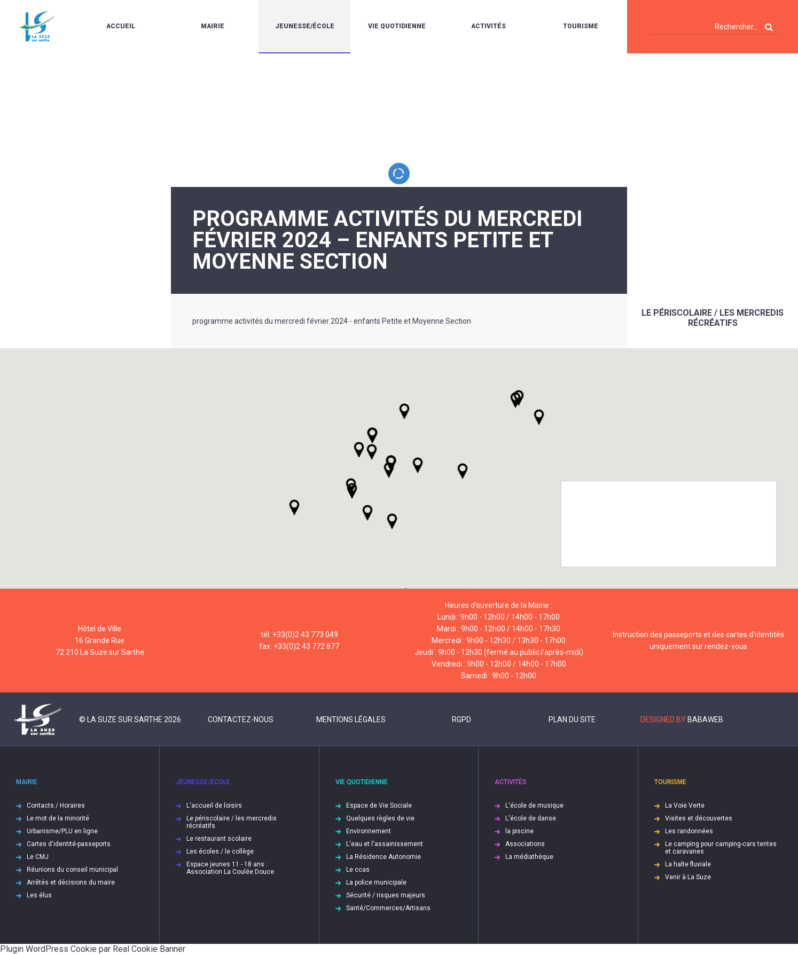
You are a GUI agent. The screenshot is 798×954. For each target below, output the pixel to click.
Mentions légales (351, 719)
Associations (525, 844)
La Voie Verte (685, 805)
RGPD (461, 719)
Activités (488, 26)
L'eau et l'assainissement (384, 844)
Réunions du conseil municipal (72, 869)
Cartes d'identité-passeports (69, 844)
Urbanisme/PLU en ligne (62, 831)
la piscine (519, 831)
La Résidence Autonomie (383, 857)
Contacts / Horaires (56, 805)
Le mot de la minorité (58, 818)
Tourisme (580, 26)
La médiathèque (529, 857)
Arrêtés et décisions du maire (71, 882)
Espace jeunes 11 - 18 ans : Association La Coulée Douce (230, 868)
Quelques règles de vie (380, 818)
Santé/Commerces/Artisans (388, 908)
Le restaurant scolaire (219, 838)
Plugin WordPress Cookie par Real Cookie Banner (92, 949)
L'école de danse (530, 818)
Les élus (39, 895)
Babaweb (705, 719)
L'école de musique (534, 805)
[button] (418, 465)
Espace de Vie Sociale (379, 805)
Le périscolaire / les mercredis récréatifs (712, 318)
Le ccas (358, 869)
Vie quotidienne (397, 26)
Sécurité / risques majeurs (385, 895)
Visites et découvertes (698, 818)
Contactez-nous (240, 719)
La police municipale (376, 882)
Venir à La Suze (688, 877)
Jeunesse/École (304, 26)
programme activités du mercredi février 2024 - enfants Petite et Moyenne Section (331, 321)
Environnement (368, 831)
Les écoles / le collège (220, 851)
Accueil (120, 26)
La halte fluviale (688, 864)
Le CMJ (38, 857)
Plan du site (572, 719)
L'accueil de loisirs (214, 805)
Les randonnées (689, 831)
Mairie (212, 26)
